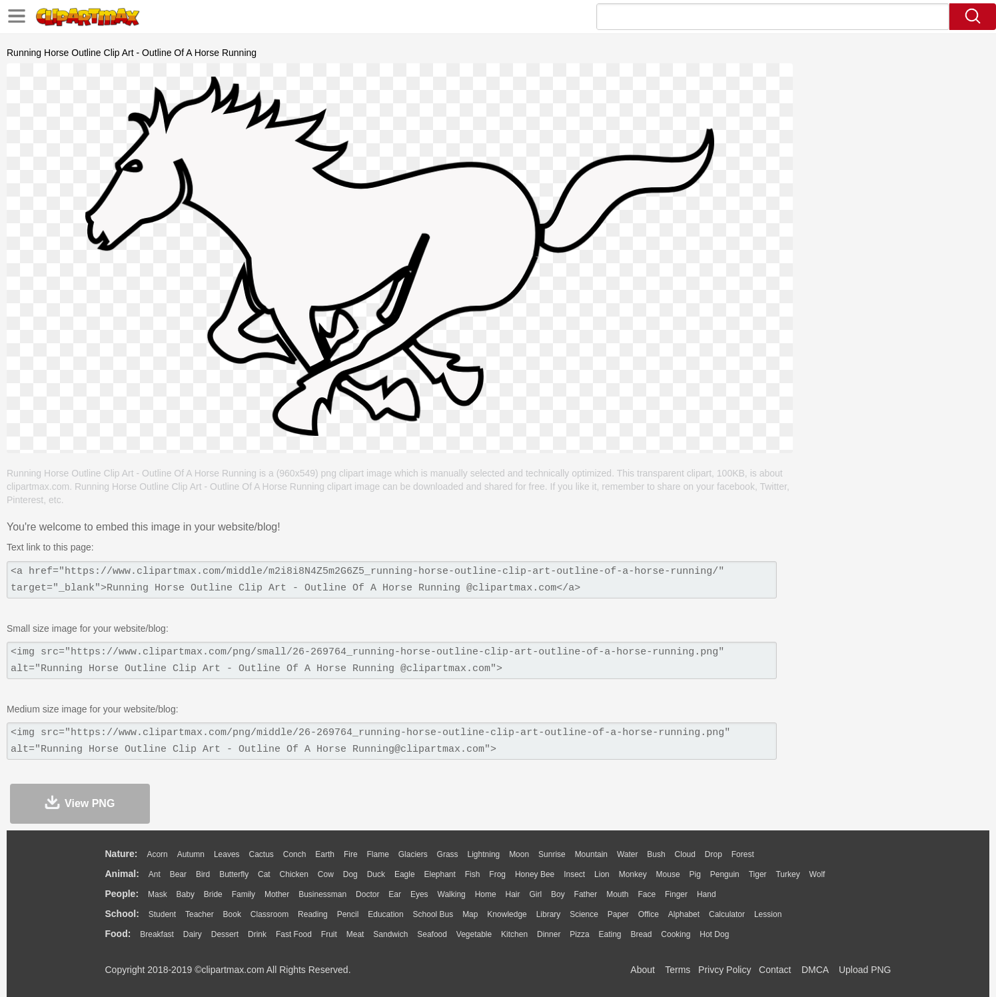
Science (584, 914)
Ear (394, 894)
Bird (203, 874)
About (642, 969)
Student (162, 914)
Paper (618, 914)
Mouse (668, 874)
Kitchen (514, 934)
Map (470, 914)
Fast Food (294, 934)
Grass (447, 854)
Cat (264, 874)
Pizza (579, 934)
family (243, 894)
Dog (350, 874)
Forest (743, 854)
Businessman (322, 894)
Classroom (269, 914)
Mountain (591, 854)
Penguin (725, 874)
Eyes (419, 894)
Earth (324, 854)
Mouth (617, 894)
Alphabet (684, 914)
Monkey (633, 874)
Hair (513, 894)
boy (558, 894)
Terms (677, 969)
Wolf (817, 874)
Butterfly (234, 874)
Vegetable (474, 934)
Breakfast (157, 934)
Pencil (348, 914)
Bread (641, 934)
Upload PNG (865, 969)
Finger (676, 894)
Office (648, 914)
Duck (376, 874)
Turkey (787, 874)
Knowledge (506, 914)
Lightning (484, 854)
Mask (157, 894)
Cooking (675, 934)
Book (232, 914)
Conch (294, 854)
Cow (326, 874)
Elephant (440, 874)
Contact (775, 969)
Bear (178, 874)
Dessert (225, 934)
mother (276, 894)
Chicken (294, 874)
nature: (121, 853)
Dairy (192, 934)
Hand (706, 894)
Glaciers (413, 854)
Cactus (261, 854)
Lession (767, 914)
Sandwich (390, 934)
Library (548, 914)
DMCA (814, 969)
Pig (695, 874)
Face (647, 894)
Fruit (329, 934)
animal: (122, 873)
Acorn (157, 854)
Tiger (758, 874)
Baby (186, 894)
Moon (519, 854)
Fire (351, 854)
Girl (535, 894)
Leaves (227, 854)
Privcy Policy (724, 969)
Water (627, 854)
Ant (155, 874)
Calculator (727, 914)
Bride (213, 894)
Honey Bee (534, 874)
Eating (610, 934)
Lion (602, 874)
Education (385, 914)
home (485, 894)
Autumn (191, 854)
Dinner (548, 934)
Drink (257, 934)
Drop (713, 854)
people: (122, 893)
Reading (313, 914)
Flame (377, 854)
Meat (355, 934)
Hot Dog (714, 934)
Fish (472, 874)
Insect (574, 874)
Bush (656, 854)
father (586, 894)
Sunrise (552, 854)
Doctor (367, 894)
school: (122, 913)
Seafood (432, 934)
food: (118, 933)
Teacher (199, 914)
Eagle (404, 874)
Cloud (685, 854)
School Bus (433, 914)
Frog (497, 874)
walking (452, 894)
